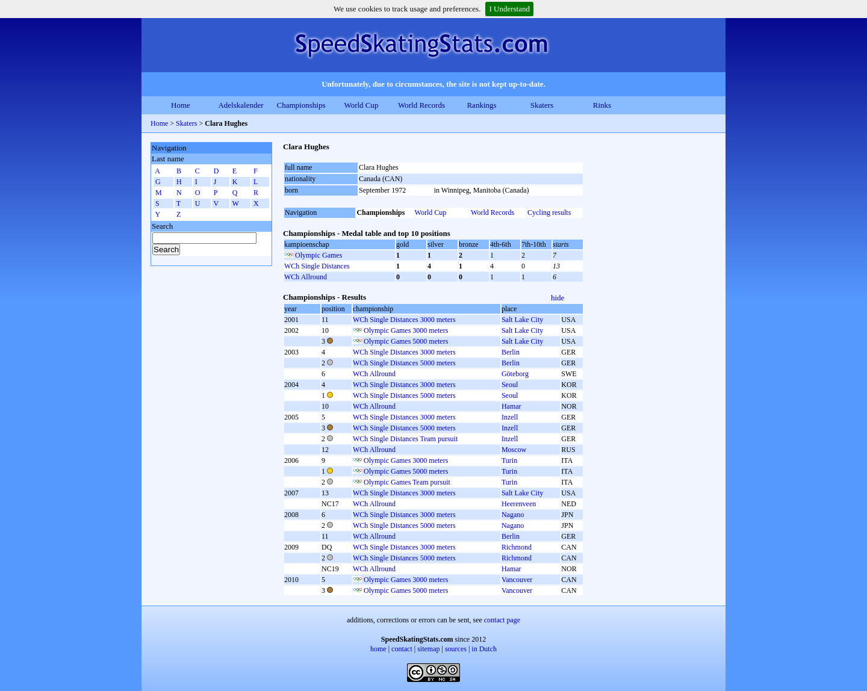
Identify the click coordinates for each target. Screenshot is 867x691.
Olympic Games (318, 255)
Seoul (510, 384)
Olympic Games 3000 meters (406, 330)
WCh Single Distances (317, 266)
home (378, 649)
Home (180, 105)
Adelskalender (240, 105)
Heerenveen (519, 504)
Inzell (510, 417)
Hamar (511, 406)
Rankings (481, 105)
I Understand (509, 8)
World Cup (361, 105)
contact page (502, 620)
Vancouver (517, 579)
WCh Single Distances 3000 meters (404, 319)
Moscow (514, 449)
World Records (421, 105)
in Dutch (484, 649)
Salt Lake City (522, 319)
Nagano (513, 514)
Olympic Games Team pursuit (407, 482)
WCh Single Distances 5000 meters (404, 363)
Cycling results (549, 212)
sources (456, 649)
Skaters (541, 105)
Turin (509, 460)
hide (557, 297)
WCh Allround (305, 277)
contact (401, 649)
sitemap (428, 649)
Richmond (517, 547)
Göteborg (515, 374)
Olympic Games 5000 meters (406, 341)
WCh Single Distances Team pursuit (405, 439)
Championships (301, 105)
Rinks (602, 105)
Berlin (511, 352)
